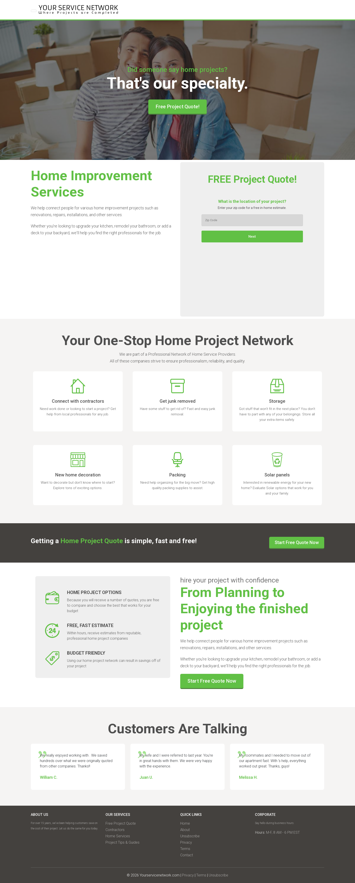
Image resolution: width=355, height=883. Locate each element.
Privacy (186, 842)
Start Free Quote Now (297, 542)
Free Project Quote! (177, 106)
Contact (186, 855)
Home (185, 823)
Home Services (118, 836)
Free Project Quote (121, 823)
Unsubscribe (190, 836)
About (185, 830)
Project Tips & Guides (122, 842)
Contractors (115, 830)
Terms (185, 849)
